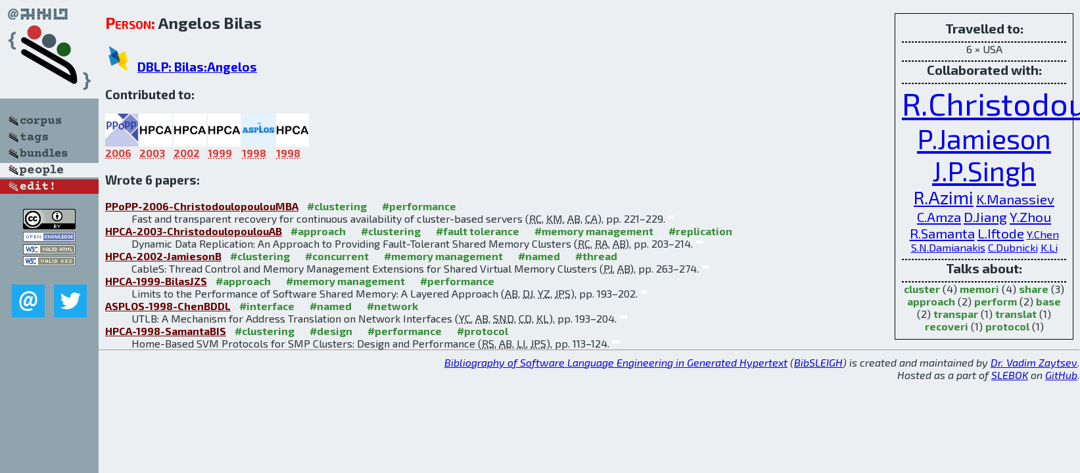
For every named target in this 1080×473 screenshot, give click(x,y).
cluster (922, 288)
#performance (419, 206)
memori (979, 288)
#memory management (593, 231)
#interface (266, 306)
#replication (700, 231)
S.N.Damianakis (948, 247)
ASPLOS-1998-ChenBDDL (168, 306)
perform (995, 301)
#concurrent (337, 256)
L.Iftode (1000, 233)
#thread (596, 256)
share (1033, 288)
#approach (318, 231)
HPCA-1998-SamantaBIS (165, 331)
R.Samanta (942, 233)
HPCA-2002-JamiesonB (163, 256)
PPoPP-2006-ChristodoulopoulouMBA (201, 206)
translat (1016, 313)
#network (392, 306)
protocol (1007, 326)
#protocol (482, 331)
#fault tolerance (477, 231)
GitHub (1061, 375)
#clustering (337, 206)
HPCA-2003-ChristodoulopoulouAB (193, 231)
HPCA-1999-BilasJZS (156, 281)
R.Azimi (944, 197)
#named (539, 256)
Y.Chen (1043, 234)
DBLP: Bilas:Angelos (197, 66)
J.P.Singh (984, 170)
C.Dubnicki (1013, 247)
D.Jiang (985, 216)
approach (931, 301)
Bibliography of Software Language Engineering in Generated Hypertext (615, 362)
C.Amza (939, 216)
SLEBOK (1009, 375)
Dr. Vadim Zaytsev (1034, 362)
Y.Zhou (1030, 216)
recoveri (946, 326)
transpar (955, 313)
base (1048, 301)
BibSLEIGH (818, 362)
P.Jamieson (984, 138)
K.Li (1049, 247)
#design (331, 331)
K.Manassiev (1015, 199)
